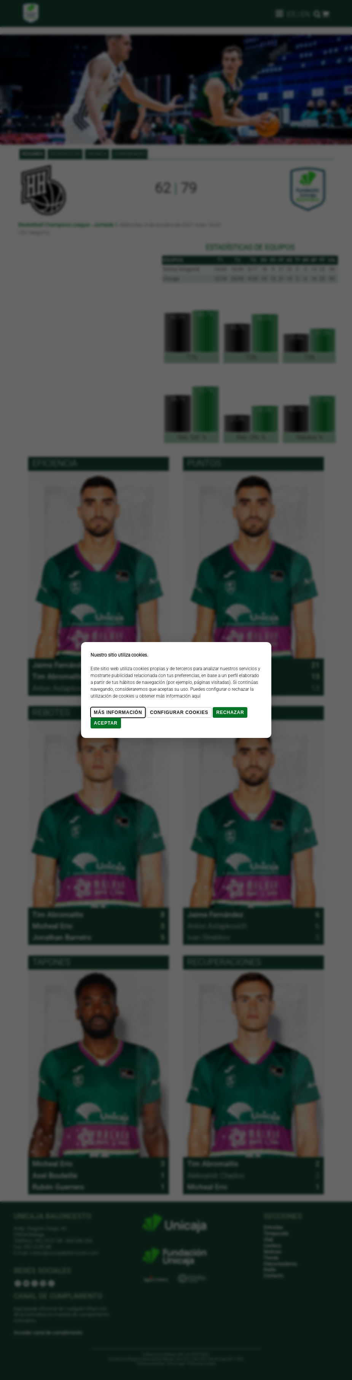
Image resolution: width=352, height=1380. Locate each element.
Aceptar (106, 723)
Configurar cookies (179, 712)
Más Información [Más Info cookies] (118, 712)
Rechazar (230, 712)
